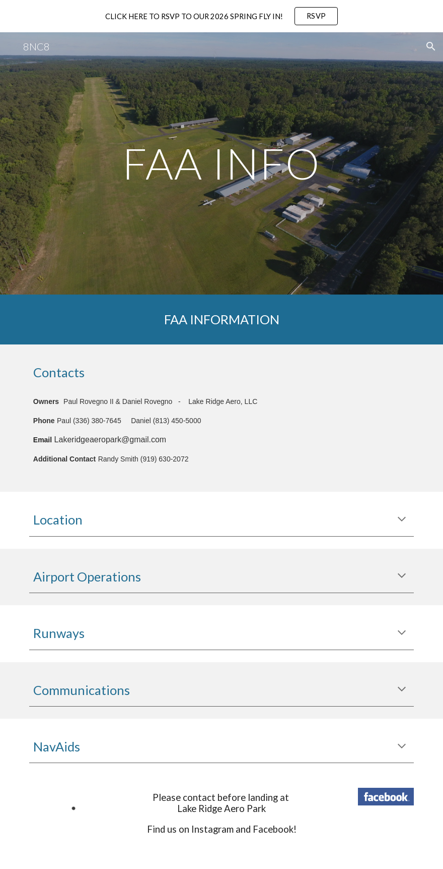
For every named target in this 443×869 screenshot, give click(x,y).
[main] (221, 163)
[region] (221, 16)
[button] (431, 46)
